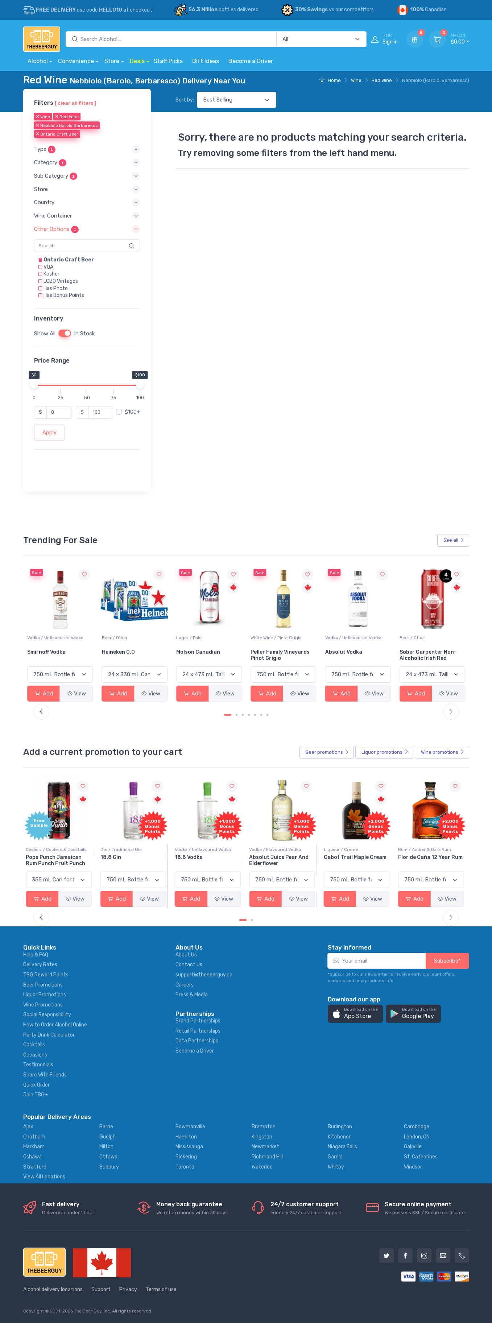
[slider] (34, 385)
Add (44, 693)
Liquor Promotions (44, 995)
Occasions (35, 1055)
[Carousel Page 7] (267, 715)
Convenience (76, 61)
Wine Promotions (43, 1005)
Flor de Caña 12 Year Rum (432, 857)
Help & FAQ (35, 955)
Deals (137, 61)
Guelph (107, 1137)
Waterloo (262, 1167)
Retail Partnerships (197, 1031)
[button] (87, 149)
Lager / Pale (263, 637)
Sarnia (335, 1157)
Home (330, 80)
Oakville (413, 1147)
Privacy (128, 1289)
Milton (106, 1147)
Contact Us (188, 965)
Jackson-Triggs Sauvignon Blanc (48, 655)
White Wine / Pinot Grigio (350, 637)
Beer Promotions (43, 985)
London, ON (417, 1137)
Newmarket (265, 1147)
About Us (186, 955)
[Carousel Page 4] (249, 715)
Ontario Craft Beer (57, 134)
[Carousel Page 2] (236, 715)
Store (111, 61)
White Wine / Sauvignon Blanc (58, 637)
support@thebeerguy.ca (203, 975)
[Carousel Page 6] (261, 715)
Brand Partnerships (197, 1021)
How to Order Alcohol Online (55, 1025)
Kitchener (339, 1137)
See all (453, 540)
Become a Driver (250, 61)
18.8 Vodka (190, 857)
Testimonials (38, 1065)
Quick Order (36, 1085)
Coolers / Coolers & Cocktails (57, 849)
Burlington (340, 1127)
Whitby (336, 1167)
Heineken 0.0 (192, 652)
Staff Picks (168, 61)
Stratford (34, 1167)
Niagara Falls (342, 1147)
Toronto (184, 1167)
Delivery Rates (40, 965)
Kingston (262, 1137)
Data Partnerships (196, 1041)
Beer (327, 752)
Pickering (186, 1157)
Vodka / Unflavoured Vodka (130, 637)
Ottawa (108, 1157)
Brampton (264, 1127)
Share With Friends (45, 1075)
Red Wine (382, 80)
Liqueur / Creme (342, 849)
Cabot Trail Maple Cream (356, 857)
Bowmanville (190, 1127)
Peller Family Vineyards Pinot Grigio (354, 655)
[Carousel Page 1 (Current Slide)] (227, 715)
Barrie (106, 1127)
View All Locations (44, 1177)
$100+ (132, 412)
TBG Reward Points (46, 975)
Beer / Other (189, 637)
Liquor (385, 752)
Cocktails (34, 1045)
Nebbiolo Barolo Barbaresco (67, 125)
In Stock (84, 333)
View (76, 693)
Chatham (34, 1137)
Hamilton (186, 1137)
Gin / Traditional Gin (122, 849)
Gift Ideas (205, 61)
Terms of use (161, 1289)
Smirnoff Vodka (121, 652)
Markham (34, 1147)
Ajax (28, 1127)
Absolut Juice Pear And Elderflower (280, 860)
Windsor (413, 1167)
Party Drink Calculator (49, 1035)
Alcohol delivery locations (53, 1289)
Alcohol (38, 61)
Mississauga (189, 1147)
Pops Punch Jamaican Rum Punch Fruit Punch (57, 860)
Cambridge (416, 1127)
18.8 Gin (112, 857)
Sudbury (109, 1167)
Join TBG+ (35, 1095)
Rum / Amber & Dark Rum (426, 849)
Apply (49, 432)
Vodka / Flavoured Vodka (276, 849)
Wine (356, 80)
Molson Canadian (272, 652)
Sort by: (184, 100)
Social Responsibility (47, 1015)
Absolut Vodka (418, 652)
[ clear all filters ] (75, 103)
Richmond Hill (267, 1157)
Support (101, 1289)
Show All (44, 333)
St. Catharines (421, 1157)
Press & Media (191, 995)
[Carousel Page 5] (255, 715)
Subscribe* (447, 961)
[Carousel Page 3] (243, 715)
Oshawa (32, 1157)
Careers (184, 985)
